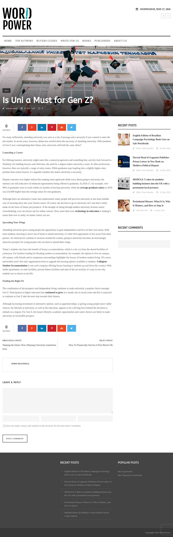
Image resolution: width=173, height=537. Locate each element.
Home (8, 41)
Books (86, 41)
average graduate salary (92, 187)
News (6, 90)
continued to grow (54, 292)
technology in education (87, 211)
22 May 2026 (165, 192)
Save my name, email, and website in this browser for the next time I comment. (43, 426)
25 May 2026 (165, 170)
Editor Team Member (145, 148)
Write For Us (70, 41)
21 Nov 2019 (29, 108)
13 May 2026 (159, 210)
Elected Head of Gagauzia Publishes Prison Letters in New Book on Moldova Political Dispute (151, 161)
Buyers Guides (46, 41)
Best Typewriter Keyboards (130, 475)
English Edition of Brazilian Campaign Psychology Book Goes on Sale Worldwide (151, 139)
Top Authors (24, 41)
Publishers (102, 41)
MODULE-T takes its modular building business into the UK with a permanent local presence (151, 183)
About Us (120, 41)
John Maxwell (11, 108)
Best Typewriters (125, 471)
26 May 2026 (165, 148)
